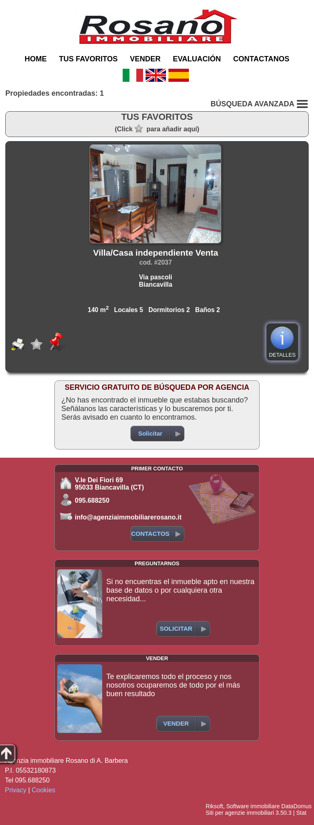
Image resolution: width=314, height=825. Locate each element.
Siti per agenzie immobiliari (240, 812)
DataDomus (296, 806)
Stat (301, 812)
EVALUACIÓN (197, 59)
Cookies (44, 790)
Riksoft (214, 806)
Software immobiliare (253, 806)
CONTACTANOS (261, 59)
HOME (36, 59)
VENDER (145, 59)
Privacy (15, 790)
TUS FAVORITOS (88, 59)
